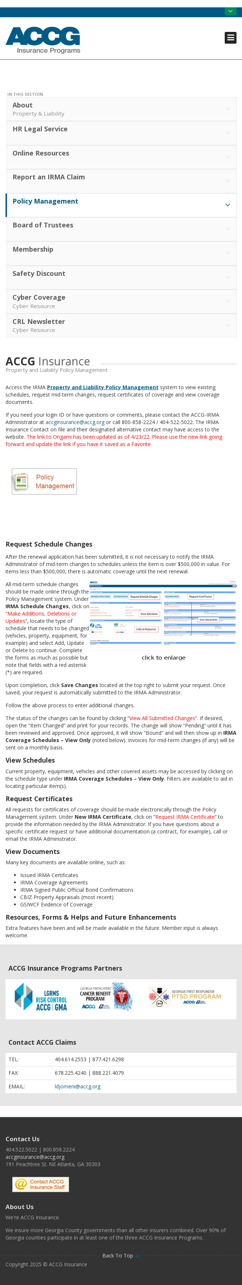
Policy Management (122, 205)
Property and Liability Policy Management (103, 387)
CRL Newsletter (122, 326)
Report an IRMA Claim (122, 181)
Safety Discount (122, 277)
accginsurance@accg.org (75, 422)
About (122, 109)
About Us (20, 1206)
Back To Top (121, 1255)
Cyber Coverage (122, 301)
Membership (122, 253)
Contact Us (23, 1139)
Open (230, 11)
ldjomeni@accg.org (77, 1086)
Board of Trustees (122, 229)
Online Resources (122, 157)
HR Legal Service (122, 133)
